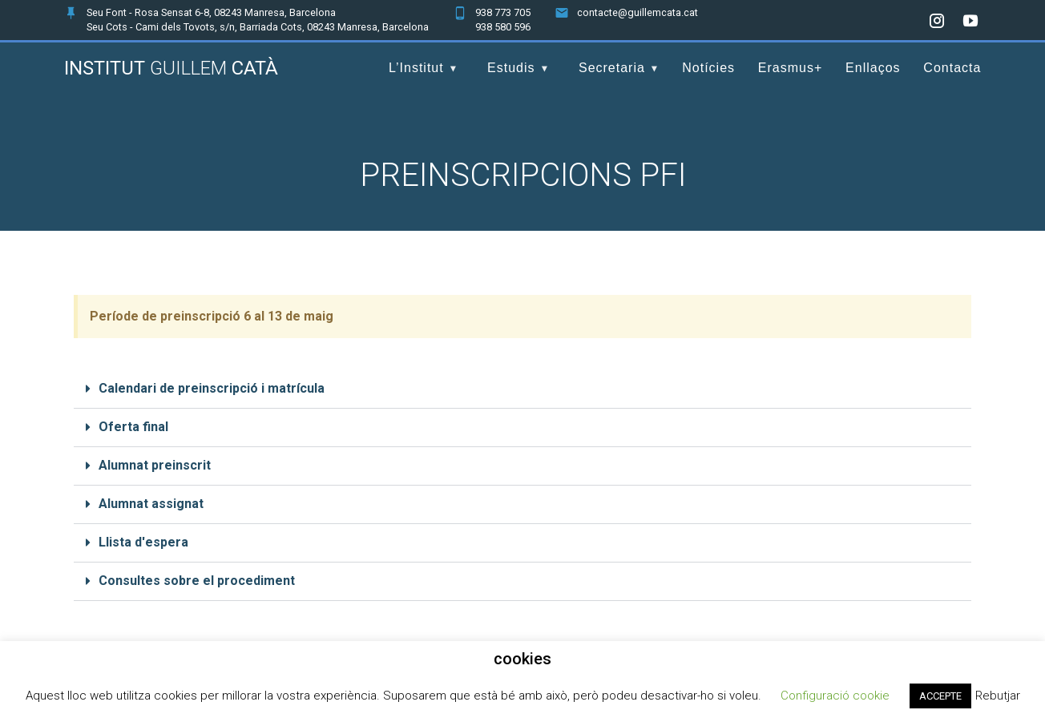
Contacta (952, 68)
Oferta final (133, 426)
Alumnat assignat (151, 503)
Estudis (511, 68)
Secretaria (612, 68)
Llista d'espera (143, 542)
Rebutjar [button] (997, 695)
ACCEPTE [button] (940, 696)
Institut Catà (171, 68)
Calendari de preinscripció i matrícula (212, 388)
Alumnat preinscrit (155, 465)
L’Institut (416, 68)
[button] (522, 389)
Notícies (708, 68)
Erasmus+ (790, 68)
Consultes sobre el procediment (197, 580)
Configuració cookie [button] (835, 695)
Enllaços (872, 68)
